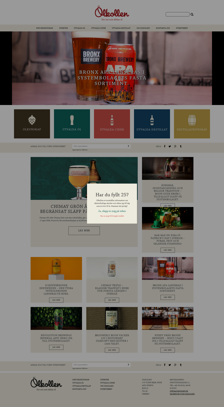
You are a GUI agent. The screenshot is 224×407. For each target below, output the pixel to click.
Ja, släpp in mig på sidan (112, 211)
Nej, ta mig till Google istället (112, 216)
